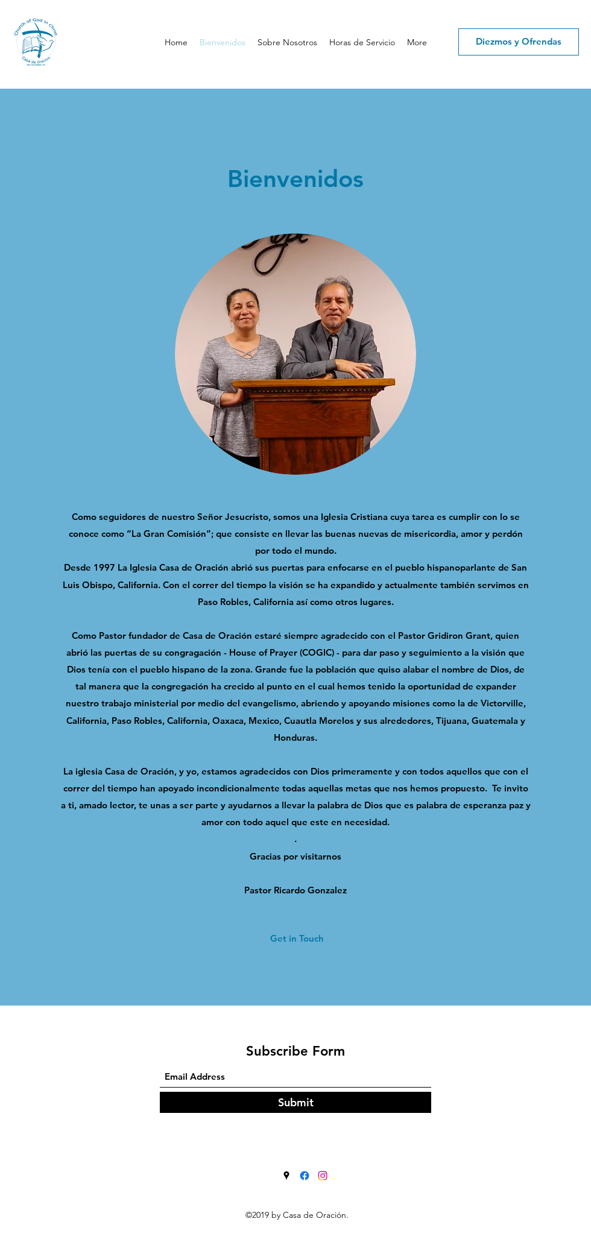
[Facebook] (305, 1176)
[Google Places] (286, 1176)
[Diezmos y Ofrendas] (518, 41)
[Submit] (295, 1102)
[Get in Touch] (297, 939)
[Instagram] (323, 1176)
